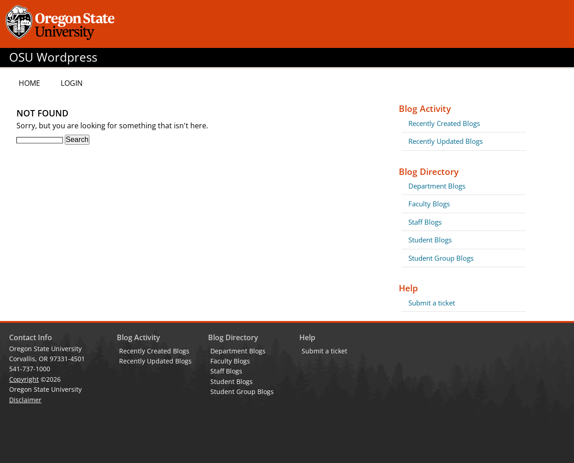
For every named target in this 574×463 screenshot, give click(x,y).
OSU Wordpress (53, 57)
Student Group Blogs (441, 258)
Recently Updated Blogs (445, 141)
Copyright (24, 379)
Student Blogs (430, 239)
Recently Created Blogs (444, 123)
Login (72, 83)
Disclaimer (25, 399)
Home (29, 83)
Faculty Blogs (429, 203)
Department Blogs (436, 185)
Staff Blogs (425, 221)
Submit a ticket (431, 302)
